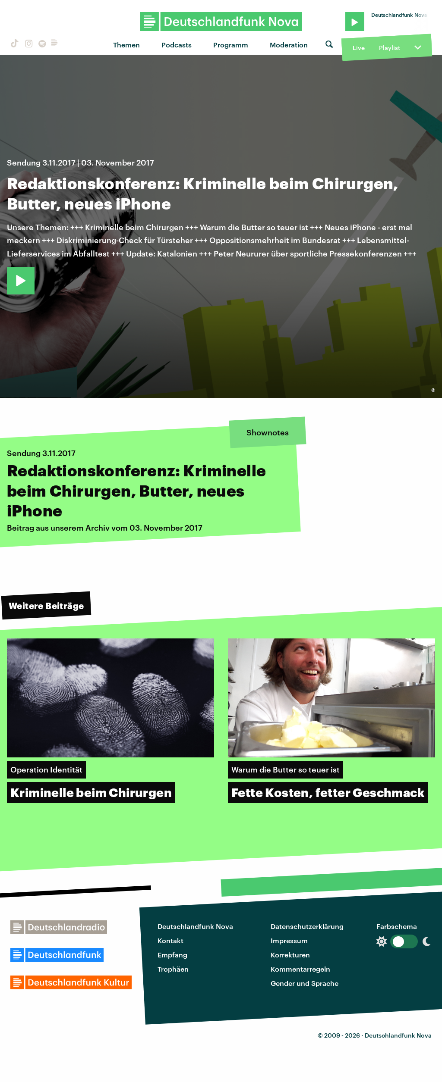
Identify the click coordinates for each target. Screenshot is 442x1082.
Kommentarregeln (300, 969)
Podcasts (176, 45)
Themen (126, 45)
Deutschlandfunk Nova (195, 926)
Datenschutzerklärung (307, 926)
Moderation (289, 45)
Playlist (389, 47)
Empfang (172, 955)
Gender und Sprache (304, 983)
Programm (230, 45)
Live (359, 47)
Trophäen (173, 969)
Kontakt (170, 940)
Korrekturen (290, 955)
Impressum (289, 940)
